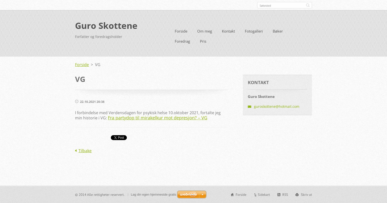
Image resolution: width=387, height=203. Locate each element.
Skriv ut (306, 194)
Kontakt (228, 31)
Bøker (278, 31)
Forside (181, 31)
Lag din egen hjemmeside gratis (153, 194)
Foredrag (182, 41)
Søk (307, 5)
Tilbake (85, 150)
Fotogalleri (254, 31)
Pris (203, 41)
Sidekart (264, 194)
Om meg (204, 31)
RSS (285, 194)
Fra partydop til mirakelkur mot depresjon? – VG (157, 118)
